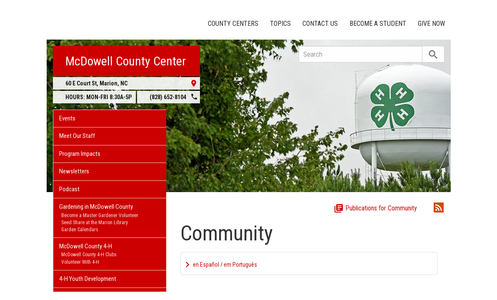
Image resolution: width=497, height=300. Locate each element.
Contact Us (320, 24)
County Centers (233, 24)
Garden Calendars (79, 229)
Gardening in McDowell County (96, 206)
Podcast (69, 189)
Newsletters (74, 171)
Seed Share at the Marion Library (94, 222)
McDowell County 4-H (85, 246)
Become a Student (378, 24)
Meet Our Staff (77, 136)
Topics (280, 24)
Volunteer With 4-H (80, 262)
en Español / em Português (225, 263)
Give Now (431, 24)
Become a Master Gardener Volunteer (99, 215)
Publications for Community (375, 207)
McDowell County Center (125, 61)
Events (67, 118)
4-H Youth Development (87, 278)
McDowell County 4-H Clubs (89, 255)
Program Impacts (79, 154)
